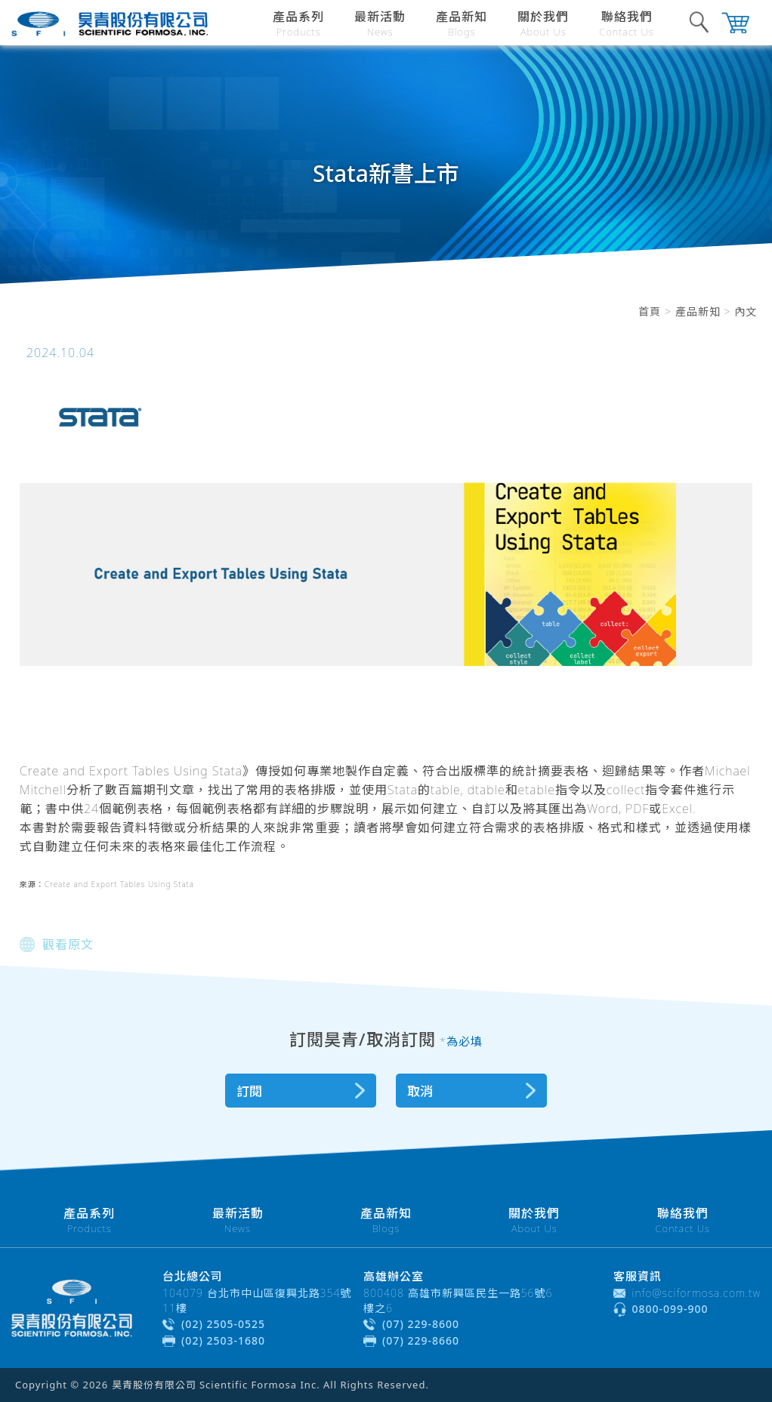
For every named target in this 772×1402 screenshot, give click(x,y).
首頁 (649, 311)
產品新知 (698, 311)
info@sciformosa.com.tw (696, 1293)
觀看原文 (68, 944)
